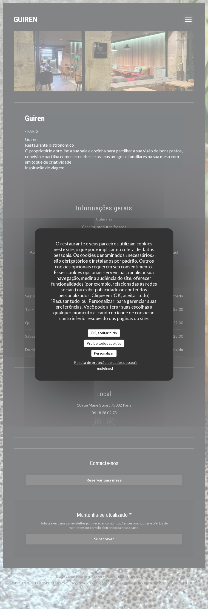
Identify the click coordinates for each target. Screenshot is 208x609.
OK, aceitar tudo (104, 333)
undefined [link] (105, 368)
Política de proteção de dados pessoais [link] (105, 362)
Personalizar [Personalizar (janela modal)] (104, 353)
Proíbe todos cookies (104, 343)
